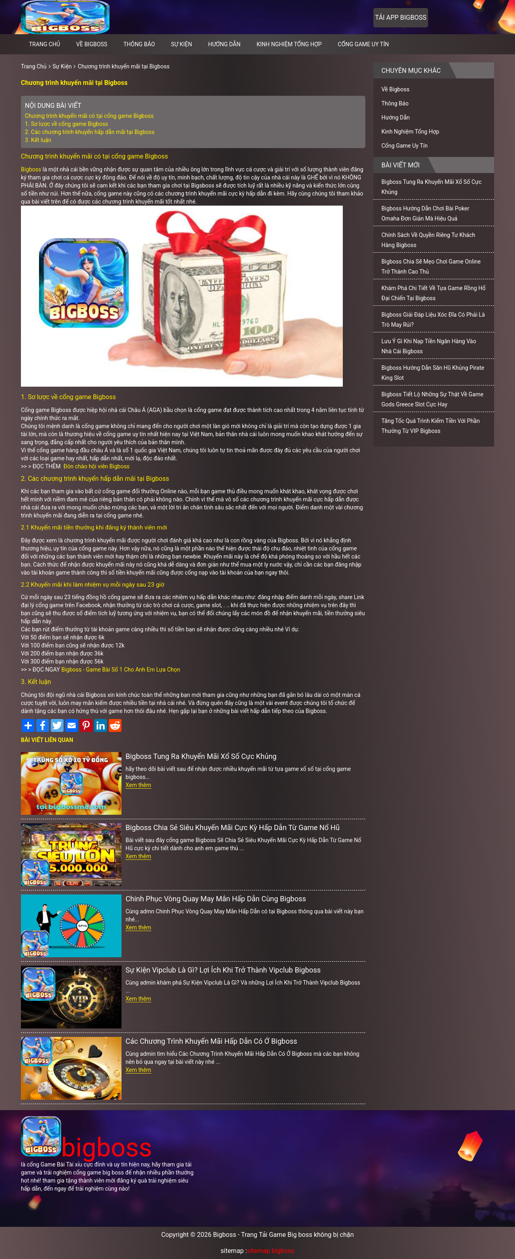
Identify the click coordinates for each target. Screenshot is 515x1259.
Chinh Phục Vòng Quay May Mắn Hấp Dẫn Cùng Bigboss (216, 898)
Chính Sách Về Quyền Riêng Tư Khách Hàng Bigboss (428, 240)
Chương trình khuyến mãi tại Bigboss (123, 66)
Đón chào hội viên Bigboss (97, 466)
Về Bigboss (91, 44)
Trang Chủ (34, 66)
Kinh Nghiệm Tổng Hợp (289, 44)
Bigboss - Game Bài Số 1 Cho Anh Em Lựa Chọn (120, 669)
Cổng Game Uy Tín (363, 44)
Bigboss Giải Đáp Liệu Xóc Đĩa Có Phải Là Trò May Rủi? (433, 319)
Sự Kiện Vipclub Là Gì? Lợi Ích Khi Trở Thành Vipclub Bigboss (223, 970)
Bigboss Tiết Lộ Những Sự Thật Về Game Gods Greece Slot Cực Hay (432, 399)
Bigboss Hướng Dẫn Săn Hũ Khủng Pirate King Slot (432, 373)
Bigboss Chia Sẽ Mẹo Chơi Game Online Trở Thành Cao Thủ (431, 266)
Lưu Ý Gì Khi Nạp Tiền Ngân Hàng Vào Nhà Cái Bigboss (428, 346)
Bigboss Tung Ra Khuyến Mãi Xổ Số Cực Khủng (201, 756)
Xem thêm (138, 785)
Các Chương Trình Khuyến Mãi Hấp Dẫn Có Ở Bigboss (211, 1041)
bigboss (86, 1148)
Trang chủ (44, 44)
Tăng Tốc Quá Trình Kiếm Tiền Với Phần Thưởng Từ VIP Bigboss (430, 426)
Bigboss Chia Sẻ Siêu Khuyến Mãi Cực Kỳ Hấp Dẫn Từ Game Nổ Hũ (233, 827)
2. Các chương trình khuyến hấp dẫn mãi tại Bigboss (89, 132)
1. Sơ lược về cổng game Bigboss (66, 124)
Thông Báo (139, 44)
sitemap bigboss (271, 1251)
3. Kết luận (38, 140)
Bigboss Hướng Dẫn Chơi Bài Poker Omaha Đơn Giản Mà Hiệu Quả (425, 213)
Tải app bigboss (400, 17)
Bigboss (31, 169)
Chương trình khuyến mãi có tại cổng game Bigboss (89, 116)
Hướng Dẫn (224, 44)
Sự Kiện (181, 44)
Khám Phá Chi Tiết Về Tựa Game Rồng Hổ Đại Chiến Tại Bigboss (433, 293)
